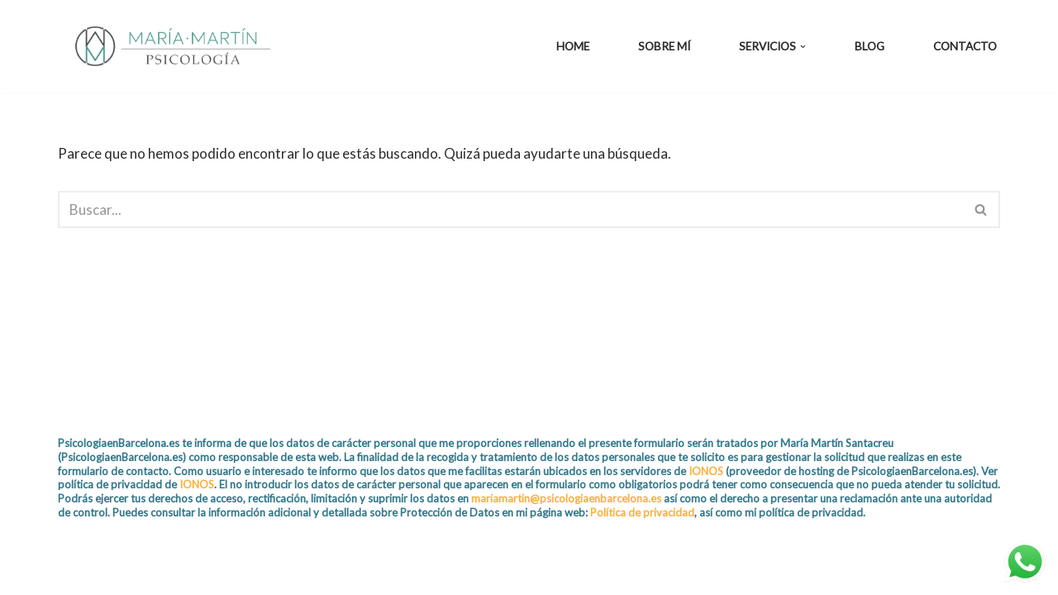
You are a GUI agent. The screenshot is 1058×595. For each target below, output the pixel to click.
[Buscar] (510, 209)
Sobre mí (664, 46)
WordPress (252, 572)
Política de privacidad (642, 512)
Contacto (965, 46)
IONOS (706, 471)
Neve (74, 572)
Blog (869, 46)
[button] (803, 47)
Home (572, 46)
